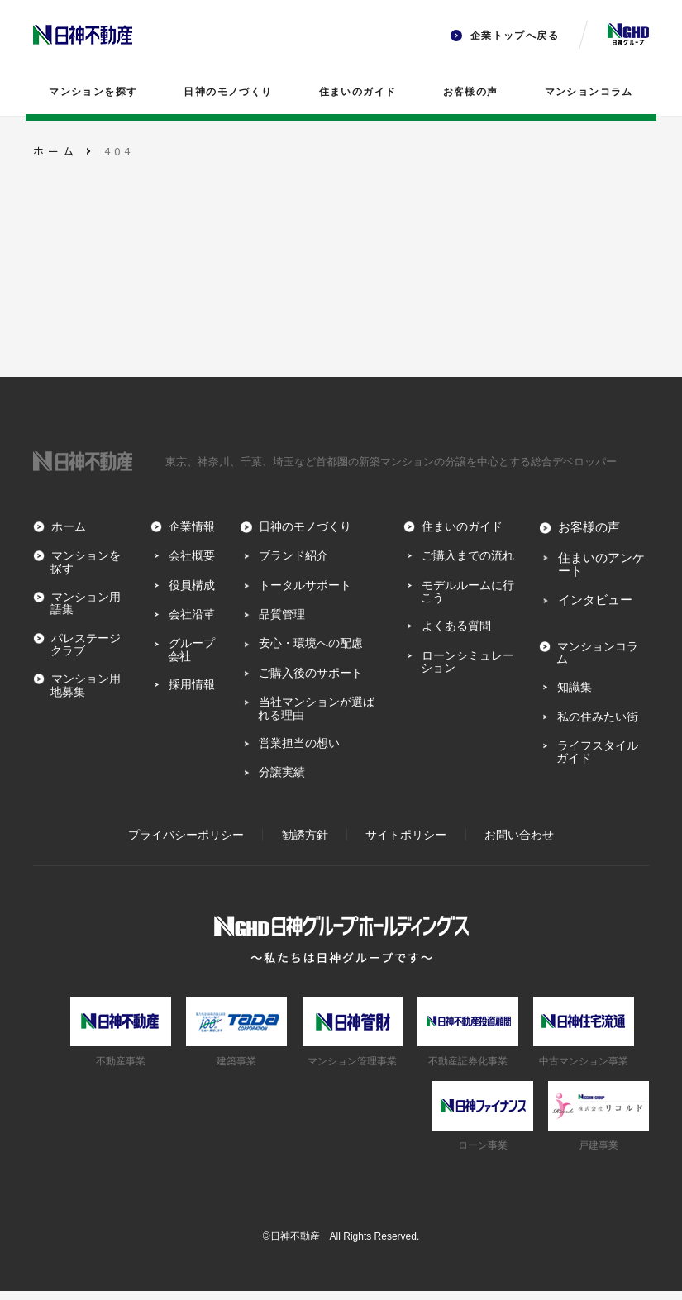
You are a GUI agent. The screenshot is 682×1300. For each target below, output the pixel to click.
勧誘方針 (305, 844)
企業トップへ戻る (505, 35)
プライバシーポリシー (186, 844)
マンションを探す (93, 92)
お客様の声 (470, 92)
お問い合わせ (519, 844)
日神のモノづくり (228, 92)
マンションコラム (589, 92)
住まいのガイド (358, 92)
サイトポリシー (405, 844)
